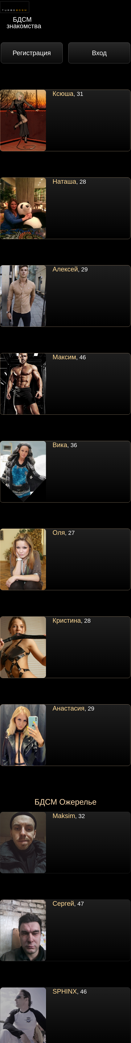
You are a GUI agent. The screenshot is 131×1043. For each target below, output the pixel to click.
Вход (99, 53)
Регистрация (32, 53)
